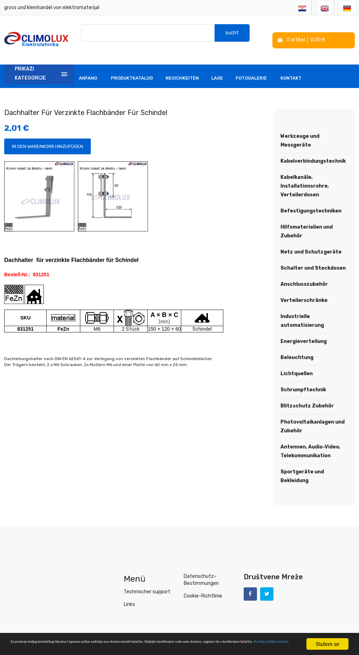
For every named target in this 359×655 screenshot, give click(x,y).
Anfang (88, 68)
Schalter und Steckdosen (313, 258)
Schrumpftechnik (303, 380)
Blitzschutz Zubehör (307, 396)
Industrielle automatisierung (302, 311)
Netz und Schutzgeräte (310, 242)
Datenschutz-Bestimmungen (200, 569)
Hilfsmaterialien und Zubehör (306, 221)
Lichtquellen (296, 364)
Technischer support (146, 581)
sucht (232, 35)
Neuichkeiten (182, 68)
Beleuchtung (296, 348)
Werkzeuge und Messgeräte (299, 130)
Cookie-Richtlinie (202, 585)
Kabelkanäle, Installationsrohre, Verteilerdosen (304, 176)
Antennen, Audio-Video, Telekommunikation (310, 441)
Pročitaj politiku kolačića (158, 647)
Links (129, 594)
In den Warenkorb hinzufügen (47, 136)
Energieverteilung (303, 332)
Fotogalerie (251, 68)
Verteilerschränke (303, 290)
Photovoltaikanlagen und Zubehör (312, 416)
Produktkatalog (132, 68)
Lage (217, 68)
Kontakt (291, 68)
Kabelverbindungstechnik (313, 151)
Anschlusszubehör (304, 274)
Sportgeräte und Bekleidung (302, 466)
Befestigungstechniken (310, 201)
